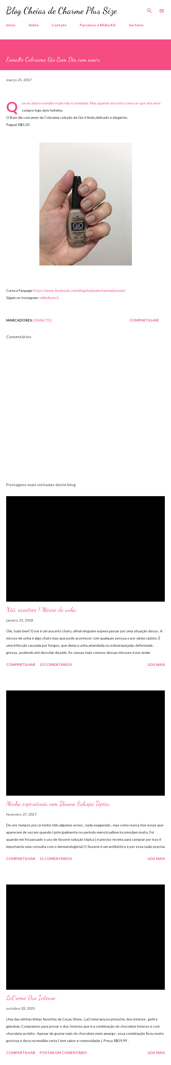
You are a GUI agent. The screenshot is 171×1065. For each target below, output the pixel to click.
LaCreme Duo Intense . (32, 998)
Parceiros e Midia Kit (98, 25)
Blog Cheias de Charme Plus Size (61, 10)
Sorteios (136, 25)
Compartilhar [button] (144, 320)
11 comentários (56, 858)
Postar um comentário (63, 1052)
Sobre (34, 25)
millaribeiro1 (49, 297)
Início (10, 25)
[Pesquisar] (149, 9)
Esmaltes (43, 320)
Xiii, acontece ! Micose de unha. (42, 609)
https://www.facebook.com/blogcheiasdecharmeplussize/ (79, 290)
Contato (59, 25)
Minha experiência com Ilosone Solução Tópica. (58, 803)
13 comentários (56, 664)
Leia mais (156, 664)
